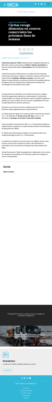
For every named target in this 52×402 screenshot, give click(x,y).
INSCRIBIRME (7, 370)
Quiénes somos (26, 395)
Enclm (21, 58)
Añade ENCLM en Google (26, 53)
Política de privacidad (26, 390)
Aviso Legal (26, 388)
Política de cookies (26, 393)
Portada (19, 12)
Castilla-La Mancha (28, 12)
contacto (26, 398)
